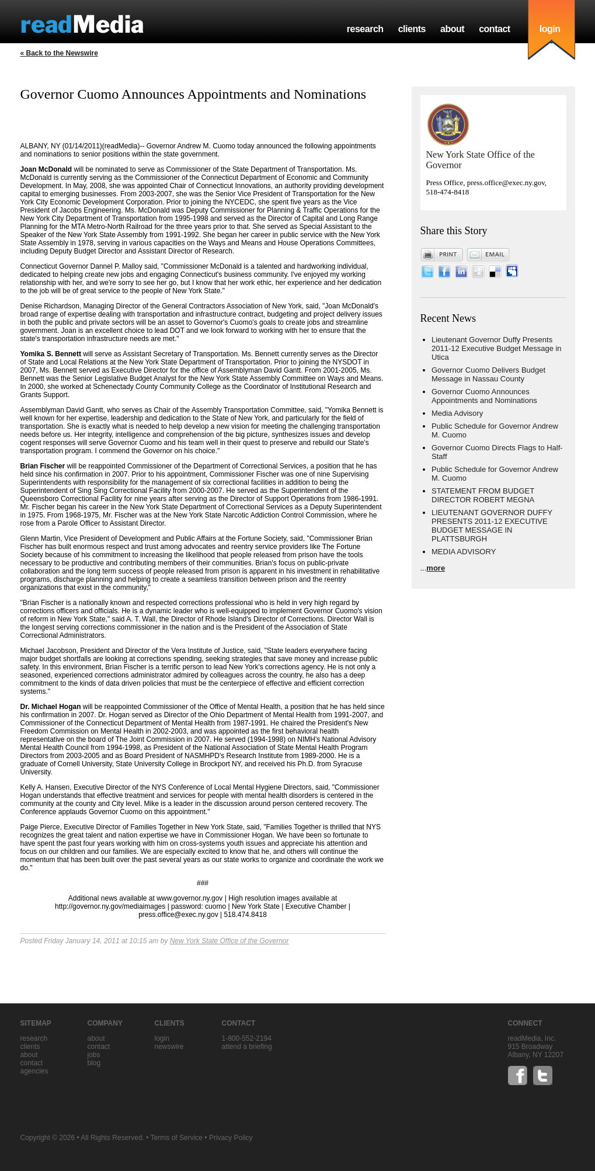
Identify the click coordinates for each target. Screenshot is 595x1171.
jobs (94, 1055)
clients (412, 29)
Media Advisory (457, 413)
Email (488, 255)
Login (162, 1038)
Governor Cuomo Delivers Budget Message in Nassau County (488, 374)
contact (494, 29)
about (452, 29)
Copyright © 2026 (47, 1138)
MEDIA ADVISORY (464, 551)
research (365, 29)
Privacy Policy (231, 1138)
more (435, 568)
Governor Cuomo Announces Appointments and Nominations (484, 396)
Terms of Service (177, 1138)
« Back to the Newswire (59, 53)
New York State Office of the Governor (229, 941)
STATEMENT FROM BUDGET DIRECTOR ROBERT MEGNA (483, 495)
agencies (34, 1071)
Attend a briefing (247, 1047)
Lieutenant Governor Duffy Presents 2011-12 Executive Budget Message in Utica (497, 348)
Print (442, 255)
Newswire (169, 1047)
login (550, 29)
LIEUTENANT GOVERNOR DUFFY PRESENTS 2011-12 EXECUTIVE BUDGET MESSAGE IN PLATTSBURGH (492, 525)
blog (94, 1063)
